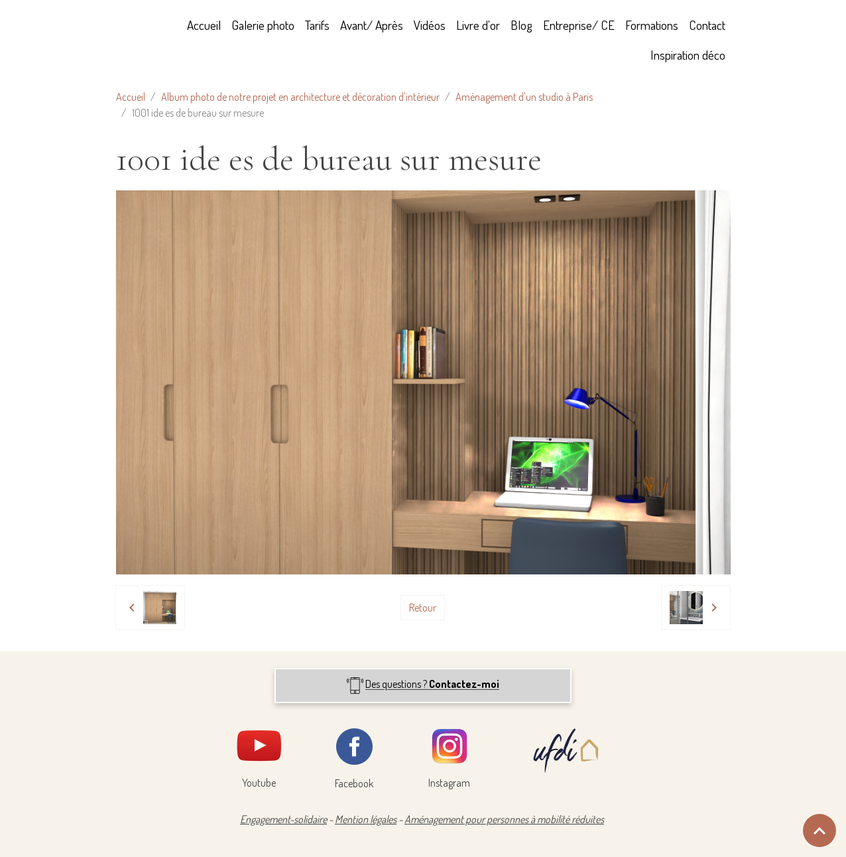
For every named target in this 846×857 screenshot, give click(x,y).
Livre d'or (478, 25)
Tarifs (317, 25)
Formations (651, 25)
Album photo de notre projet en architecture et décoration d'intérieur (300, 96)
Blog (521, 25)
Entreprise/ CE (579, 25)
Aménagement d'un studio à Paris (524, 96)
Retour (422, 607)
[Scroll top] (819, 830)
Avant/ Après (371, 25)
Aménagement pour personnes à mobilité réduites (504, 819)
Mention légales (365, 819)
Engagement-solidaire (283, 819)
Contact (707, 25)
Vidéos (430, 25)
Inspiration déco (687, 54)
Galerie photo (262, 25)
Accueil (204, 25)
